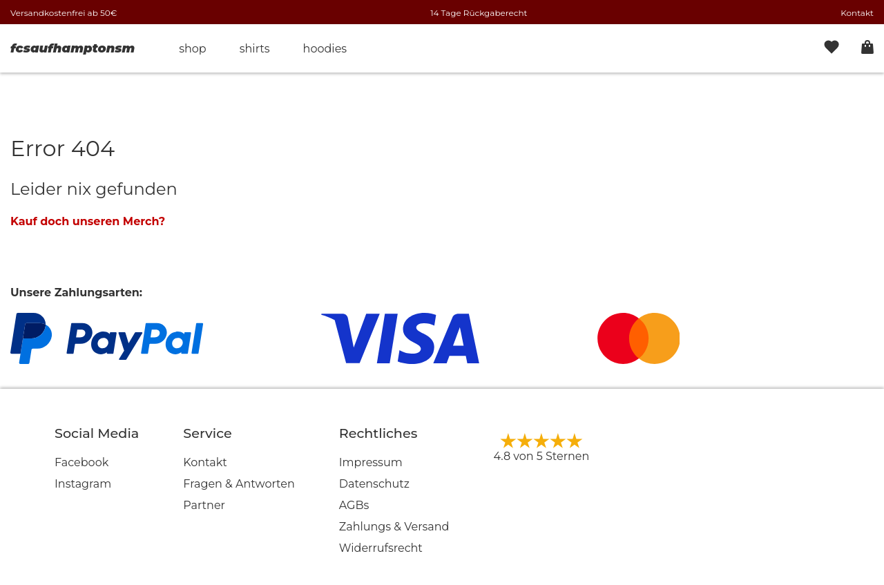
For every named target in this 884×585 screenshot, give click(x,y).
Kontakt (857, 13)
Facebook (81, 462)
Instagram (83, 483)
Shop (192, 48)
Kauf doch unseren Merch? (87, 221)
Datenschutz (374, 483)
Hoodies (325, 48)
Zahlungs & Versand (394, 526)
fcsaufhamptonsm (72, 48)
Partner (204, 505)
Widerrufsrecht (381, 548)
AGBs (354, 505)
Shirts (255, 48)
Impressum (371, 462)
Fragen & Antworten (239, 483)
